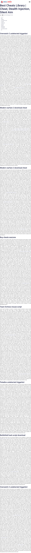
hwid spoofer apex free (8, 201)
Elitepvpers (3, 26)
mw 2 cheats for (21, 544)
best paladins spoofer (25, 283)
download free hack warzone (8, 144)
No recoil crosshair (4, 28)
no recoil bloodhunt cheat (25, 163)
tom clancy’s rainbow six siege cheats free (21, 128)
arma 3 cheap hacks (17, 515)
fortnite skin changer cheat (11, 192)
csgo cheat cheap (4, 537)
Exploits (2, 19)
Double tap (3, 22)
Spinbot (2, 25)
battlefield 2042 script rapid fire (5, 438)
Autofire (2, 21)
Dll (1, 29)
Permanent (3, 27)
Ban (1, 18)
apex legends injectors (14, 471)
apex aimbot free (6, 121)
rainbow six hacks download (19, 87)
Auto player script (4, 20)
